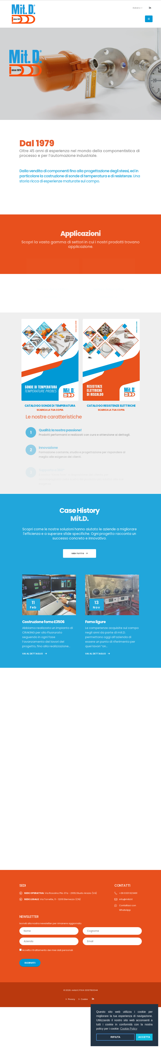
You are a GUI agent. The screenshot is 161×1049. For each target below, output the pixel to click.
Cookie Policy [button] (128, 1028)
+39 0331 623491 (128, 888)
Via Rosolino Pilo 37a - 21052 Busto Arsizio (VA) (60, 888)
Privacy (71, 994)
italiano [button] (136, 7)
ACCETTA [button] (144, 1037)
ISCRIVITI (29, 958)
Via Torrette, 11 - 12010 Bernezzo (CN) (52, 894)
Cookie (84, 994)
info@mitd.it (125, 894)
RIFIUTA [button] (115, 1037)
